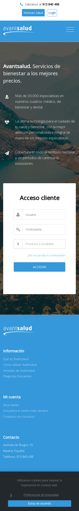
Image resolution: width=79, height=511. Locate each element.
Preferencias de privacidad (41, 495)
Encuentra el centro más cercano (25, 411)
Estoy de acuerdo (39, 503)
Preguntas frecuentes (17, 376)
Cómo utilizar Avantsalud (20, 365)
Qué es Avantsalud (15, 359)
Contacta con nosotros (19, 417)
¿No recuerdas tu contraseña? (46, 255)
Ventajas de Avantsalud (19, 371)
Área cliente (11, 405)
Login (52, 13)
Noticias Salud (33, 13)
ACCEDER (39, 267)
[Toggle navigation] (70, 30)
